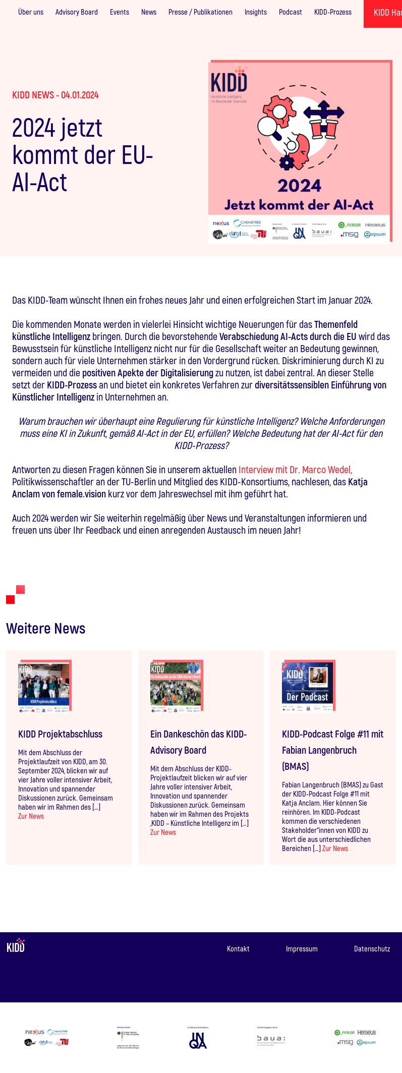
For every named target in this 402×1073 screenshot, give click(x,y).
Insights (256, 11)
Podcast (290, 11)
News (148, 11)
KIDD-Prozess (333, 11)
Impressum (302, 948)
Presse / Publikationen (200, 11)
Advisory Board (76, 11)
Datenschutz (372, 948)
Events (119, 11)
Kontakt (238, 948)
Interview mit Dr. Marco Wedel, (295, 469)
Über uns (30, 11)
